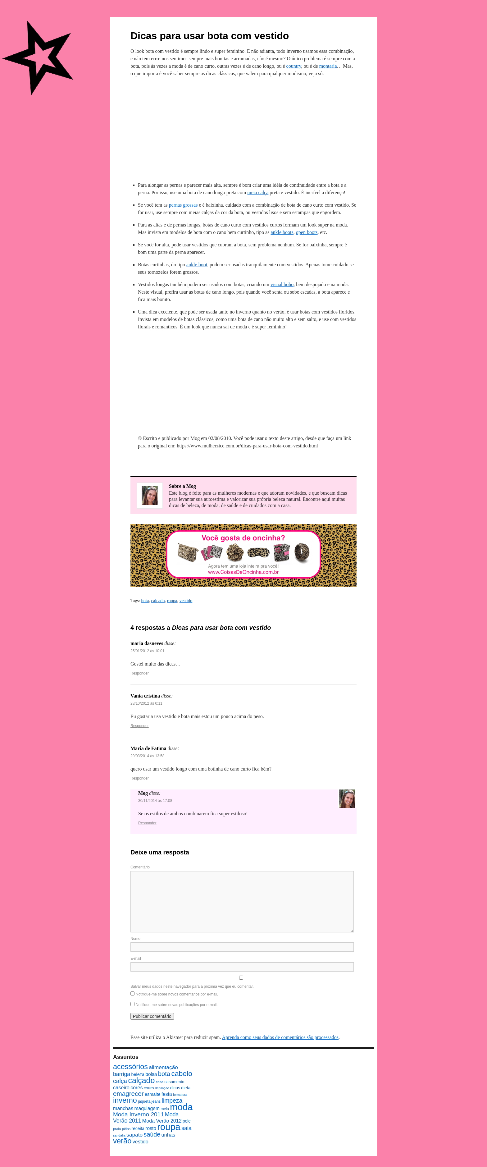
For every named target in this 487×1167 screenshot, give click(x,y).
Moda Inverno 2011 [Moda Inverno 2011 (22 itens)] (138, 1114)
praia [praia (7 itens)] (117, 1129)
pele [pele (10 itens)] (187, 1121)
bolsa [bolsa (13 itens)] (151, 1074)
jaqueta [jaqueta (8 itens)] (144, 1101)
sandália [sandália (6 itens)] (119, 1135)
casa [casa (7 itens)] (159, 1082)
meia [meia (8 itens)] (165, 1109)
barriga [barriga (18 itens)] (121, 1074)
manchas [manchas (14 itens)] (123, 1108)
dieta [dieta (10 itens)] (185, 1088)
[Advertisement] (243, 128)
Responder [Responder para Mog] (147, 823)
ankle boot (196, 264)
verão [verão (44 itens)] (122, 1141)
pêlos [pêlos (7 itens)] (126, 1129)
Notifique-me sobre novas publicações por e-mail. (176, 1005)
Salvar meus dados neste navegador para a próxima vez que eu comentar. (192, 986)
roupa (172, 600)
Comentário (140, 867)
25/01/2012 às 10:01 (147, 651)
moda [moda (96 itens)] (181, 1107)
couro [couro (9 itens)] (149, 1088)
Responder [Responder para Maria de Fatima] (139, 778)
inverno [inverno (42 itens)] (125, 1100)
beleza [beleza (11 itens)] (137, 1074)
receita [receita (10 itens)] (138, 1128)
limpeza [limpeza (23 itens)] (172, 1100)
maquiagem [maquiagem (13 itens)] (147, 1108)
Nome (135, 938)
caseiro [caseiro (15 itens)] (121, 1087)
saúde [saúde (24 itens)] (152, 1134)
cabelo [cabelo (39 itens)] (181, 1073)
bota (145, 600)
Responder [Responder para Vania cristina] (139, 726)
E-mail (135, 958)
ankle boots (282, 232)
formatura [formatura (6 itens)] (180, 1094)
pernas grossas (183, 205)
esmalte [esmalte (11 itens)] (153, 1094)
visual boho (282, 284)
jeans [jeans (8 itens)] (156, 1101)
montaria (328, 66)
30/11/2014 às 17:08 (155, 801)
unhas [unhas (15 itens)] (168, 1134)
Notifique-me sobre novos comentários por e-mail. (177, 994)
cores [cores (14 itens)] (136, 1087)
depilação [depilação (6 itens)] (162, 1088)
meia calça (257, 192)
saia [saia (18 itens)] (186, 1128)
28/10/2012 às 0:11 (146, 703)
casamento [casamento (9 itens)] (174, 1081)
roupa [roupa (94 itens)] (168, 1127)
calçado (158, 600)
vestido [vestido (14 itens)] (140, 1141)
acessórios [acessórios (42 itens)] (130, 1067)
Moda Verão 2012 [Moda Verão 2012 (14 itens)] (162, 1121)
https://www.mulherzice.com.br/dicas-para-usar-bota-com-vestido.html (247, 445)
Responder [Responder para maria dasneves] (139, 673)
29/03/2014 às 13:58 (147, 756)
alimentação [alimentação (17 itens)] (163, 1067)
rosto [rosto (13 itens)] (150, 1128)
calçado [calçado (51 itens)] (141, 1080)
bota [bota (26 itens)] (164, 1073)
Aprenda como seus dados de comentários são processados (280, 1037)
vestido (186, 600)
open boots (307, 232)
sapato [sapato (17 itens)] (134, 1135)
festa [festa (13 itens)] (167, 1094)
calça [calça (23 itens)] (120, 1081)
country (293, 66)
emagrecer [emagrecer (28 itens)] (128, 1093)
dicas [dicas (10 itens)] (175, 1088)
